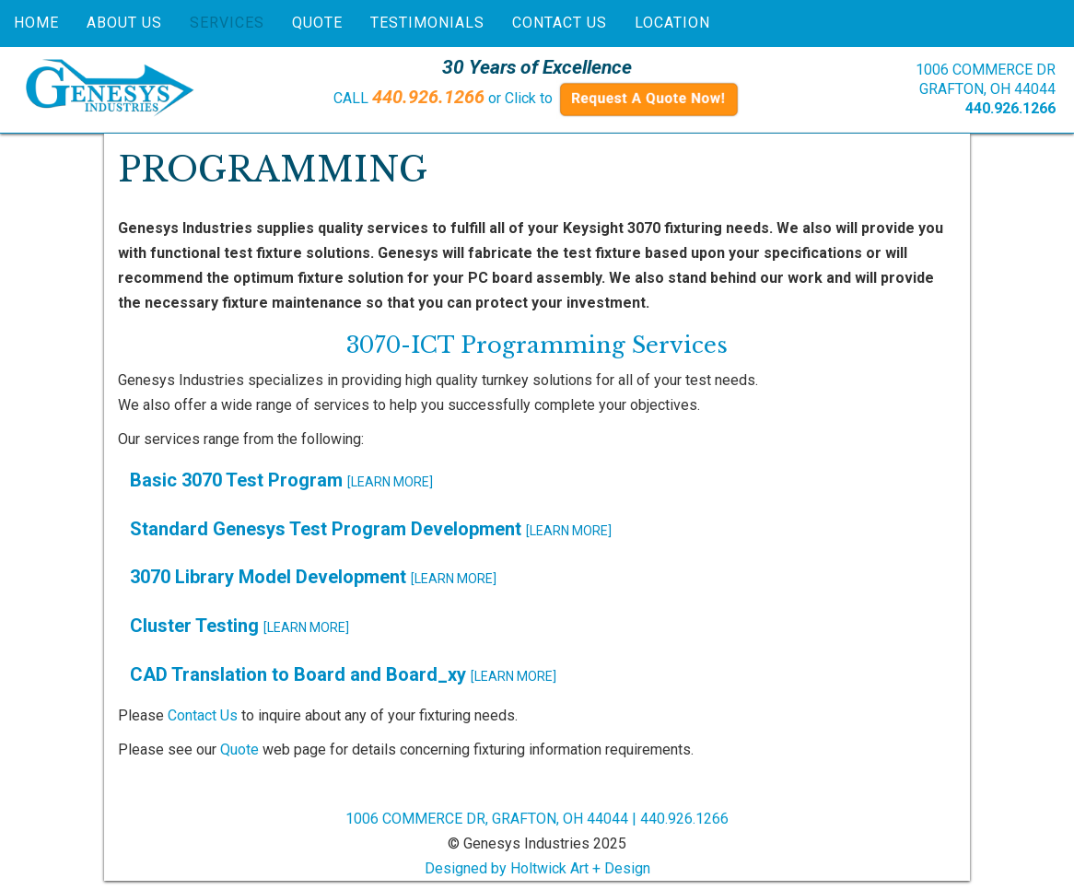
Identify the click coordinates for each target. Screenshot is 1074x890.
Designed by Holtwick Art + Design (537, 868)
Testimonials (427, 22)
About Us (124, 22)
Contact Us (559, 22)
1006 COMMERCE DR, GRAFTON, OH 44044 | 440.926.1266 (537, 818)
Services (227, 22)
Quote (317, 22)
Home (36, 22)
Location (672, 22)
